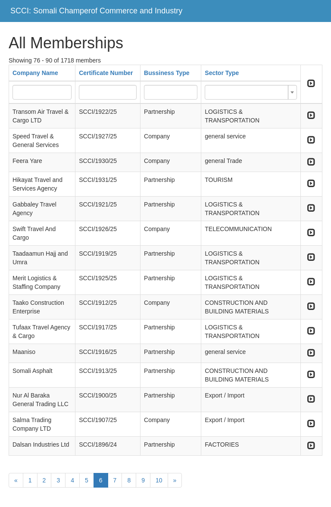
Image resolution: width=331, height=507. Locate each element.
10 (159, 480)
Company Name (35, 72)
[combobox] (251, 92)
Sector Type (222, 72)
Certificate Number (106, 72)
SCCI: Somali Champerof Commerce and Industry (96, 10)
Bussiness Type (167, 72)
